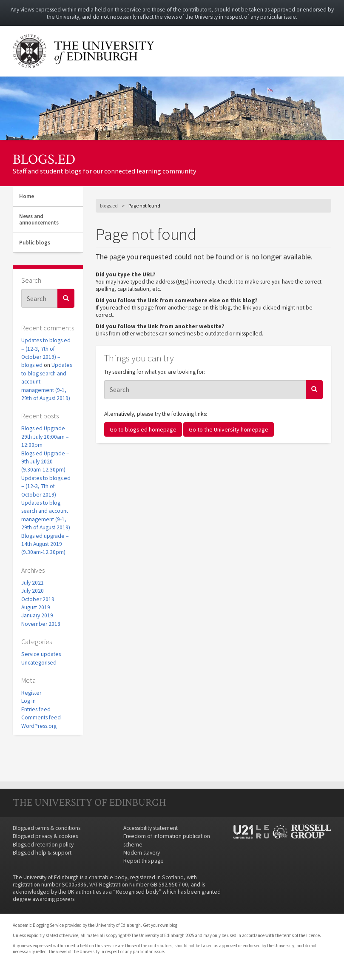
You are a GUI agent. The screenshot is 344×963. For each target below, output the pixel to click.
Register (31, 692)
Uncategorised (39, 662)
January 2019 (37, 615)
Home (26, 196)
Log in (28, 700)
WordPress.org (39, 726)
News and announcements (39, 220)
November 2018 (40, 624)
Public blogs (34, 242)
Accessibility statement (150, 828)
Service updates (41, 654)
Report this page (143, 860)
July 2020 (32, 590)
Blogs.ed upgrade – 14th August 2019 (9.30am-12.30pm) (45, 544)
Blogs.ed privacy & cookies (45, 836)
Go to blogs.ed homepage (143, 429)
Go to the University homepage (228, 429)
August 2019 (35, 607)
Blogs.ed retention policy (43, 844)
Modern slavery (141, 852)
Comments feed (41, 717)
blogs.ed (44, 159)
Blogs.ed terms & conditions (46, 828)
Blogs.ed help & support (42, 852)
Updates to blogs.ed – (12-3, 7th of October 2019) (46, 486)
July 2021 (32, 582)
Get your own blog (160, 925)
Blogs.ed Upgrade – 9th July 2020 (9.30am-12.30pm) (45, 462)
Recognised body (137, 891)
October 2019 (37, 599)
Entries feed (36, 709)
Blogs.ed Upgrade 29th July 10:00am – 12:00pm (45, 437)
